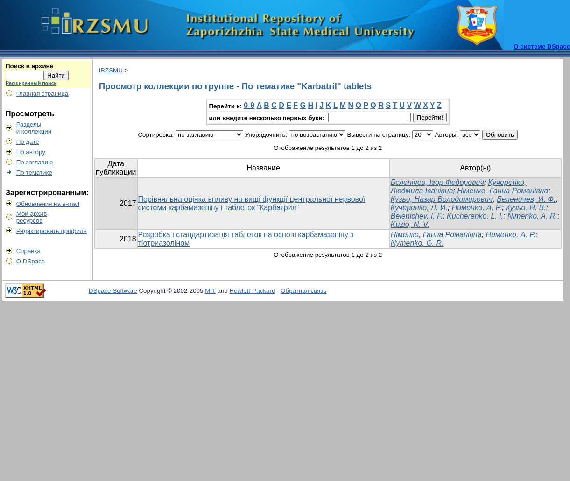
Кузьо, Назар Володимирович (442, 199)
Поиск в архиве (29, 66)
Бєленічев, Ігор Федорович (437, 182)
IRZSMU (111, 70)
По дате (27, 141)
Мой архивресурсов (31, 217)
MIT (210, 290)
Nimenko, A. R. (532, 216)
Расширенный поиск (31, 83)
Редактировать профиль (51, 230)
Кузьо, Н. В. (526, 208)
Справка (28, 251)
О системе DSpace (542, 46)
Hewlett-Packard (252, 290)
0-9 (249, 105)
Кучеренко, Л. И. (419, 208)
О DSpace (30, 261)
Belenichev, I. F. (417, 216)
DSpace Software (113, 290)
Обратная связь (303, 290)
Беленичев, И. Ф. (526, 199)
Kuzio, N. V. (410, 224)
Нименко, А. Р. (477, 208)
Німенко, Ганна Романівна (502, 191)
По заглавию (34, 162)
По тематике (34, 172)
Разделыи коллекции (34, 128)
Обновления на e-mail (47, 203)
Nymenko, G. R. (417, 243)
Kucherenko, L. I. (475, 216)
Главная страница (42, 93)
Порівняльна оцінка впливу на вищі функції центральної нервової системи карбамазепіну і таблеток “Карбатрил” (252, 203)
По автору (30, 152)
